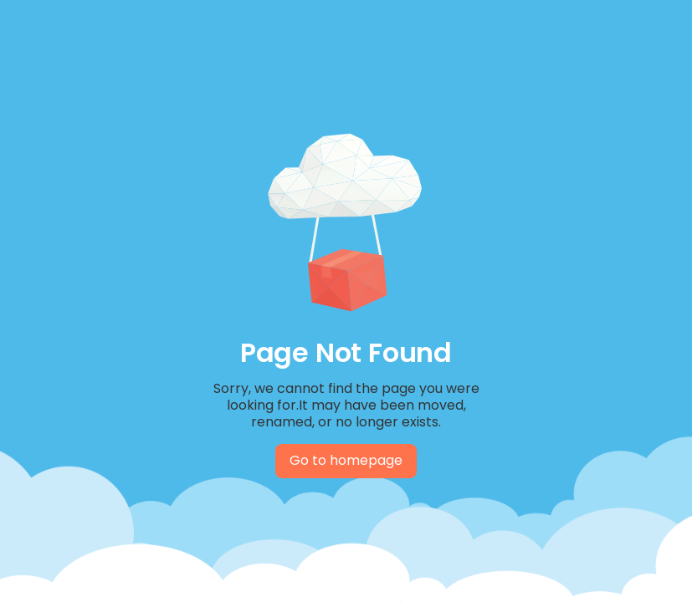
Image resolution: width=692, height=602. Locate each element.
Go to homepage (346, 460)
